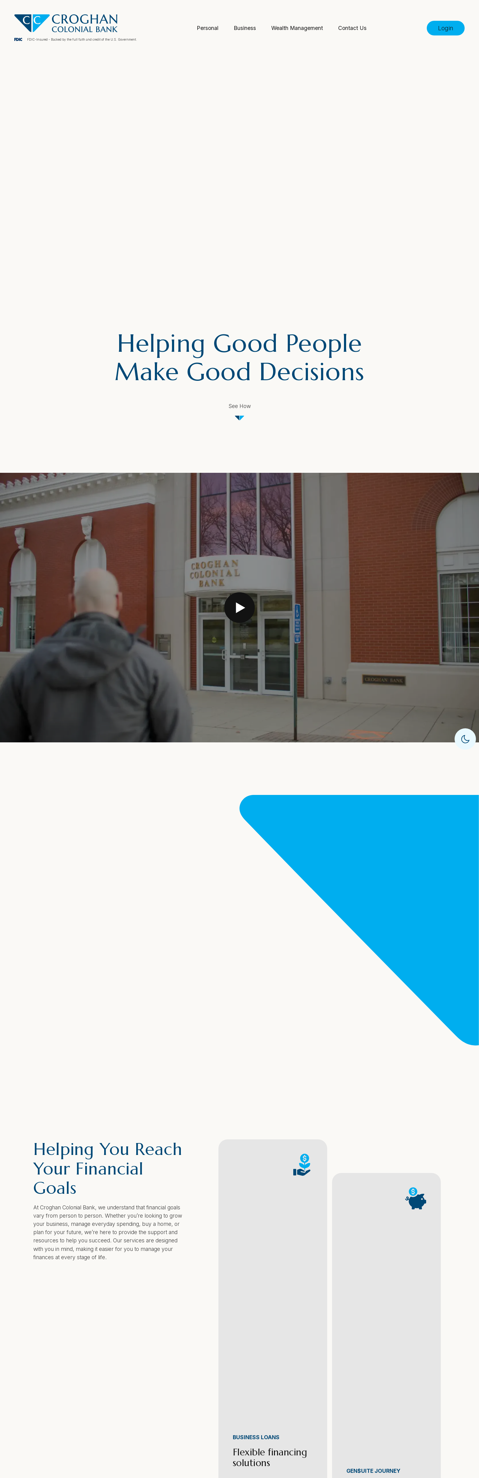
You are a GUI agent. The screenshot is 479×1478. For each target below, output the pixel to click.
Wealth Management (297, 28)
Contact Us (352, 28)
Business (245, 28)
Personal (207, 28)
